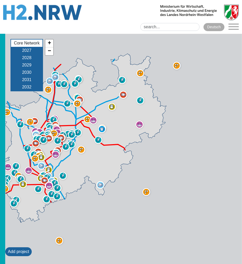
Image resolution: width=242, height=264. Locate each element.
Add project (18, 251)
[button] (41, 178)
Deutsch (214, 27)
